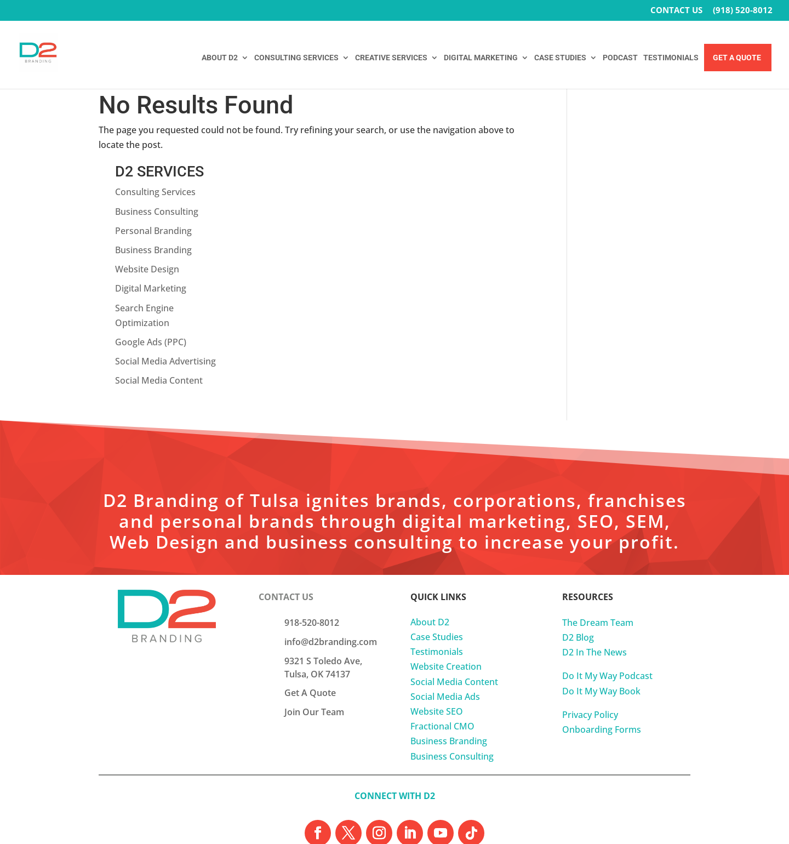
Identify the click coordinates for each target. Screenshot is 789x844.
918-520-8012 (311, 550)
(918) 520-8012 (743, 10)
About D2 (429, 550)
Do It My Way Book (601, 619)
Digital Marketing (619, 216)
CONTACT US (676, 10)
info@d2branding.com (330, 569)
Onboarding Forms (601, 658)
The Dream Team (597, 550)
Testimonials (436, 580)
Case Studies (436, 565)
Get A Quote (737, 58)
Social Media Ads (445, 624)
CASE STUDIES (560, 58)
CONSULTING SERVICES (296, 58)
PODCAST (620, 58)
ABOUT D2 (220, 58)
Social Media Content (627, 309)
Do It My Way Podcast (607, 604)
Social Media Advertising (634, 289)
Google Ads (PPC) (619, 270)
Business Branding (622, 178)
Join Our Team (314, 640)
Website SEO (436, 640)
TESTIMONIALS (671, 58)
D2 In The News (594, 580)
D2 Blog (578, 566)
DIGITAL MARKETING (481, 58)
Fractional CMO (442, 654)
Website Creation (446, 595)
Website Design (616, 197)
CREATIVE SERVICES (391, 58)
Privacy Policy (590, 642)
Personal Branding (622, 158)
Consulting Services (624, 120)
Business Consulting (625, 139)
